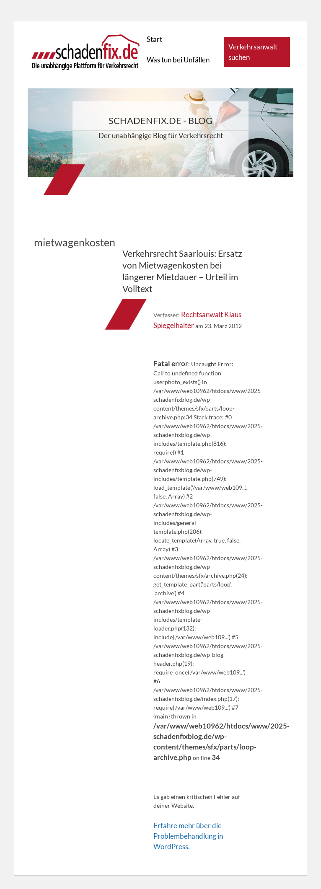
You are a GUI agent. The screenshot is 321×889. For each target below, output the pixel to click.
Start (154, 39)
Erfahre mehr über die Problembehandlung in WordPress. (188, 836)
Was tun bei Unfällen (178, 59)
